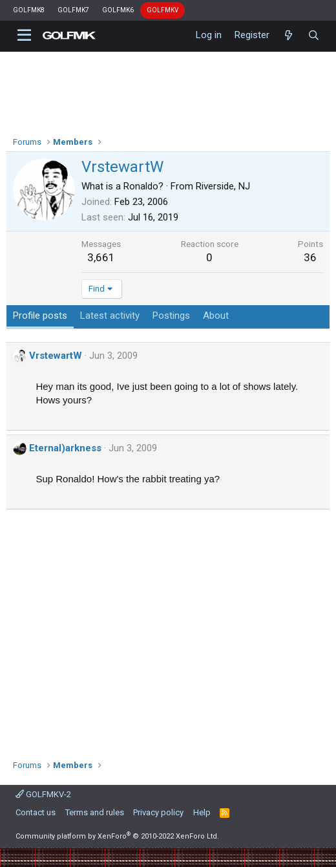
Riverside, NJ (223, 186)
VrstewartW (55, 355)
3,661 (101, 257)
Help (202, 812)
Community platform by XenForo (117, 836)
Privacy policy (158, 812)
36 (310, 257)
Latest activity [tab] (110, 315)
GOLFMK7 (73, 10)
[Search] (313, 35)
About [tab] (216, 315)
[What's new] (288, 35)
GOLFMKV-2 (43, 794)
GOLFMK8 (29, 10)
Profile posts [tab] (40, 315)
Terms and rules (94, 812)
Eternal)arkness (65, 448)
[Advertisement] (168, 629)
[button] (24, 35)
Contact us (36, 812)
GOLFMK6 (118, 10)
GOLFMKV (162, 10)
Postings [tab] (171, 315)
